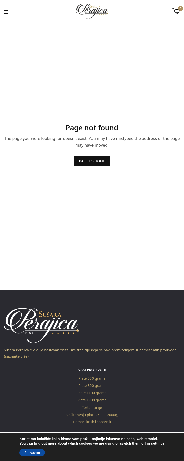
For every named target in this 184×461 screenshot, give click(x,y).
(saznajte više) (16, 356)
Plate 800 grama (91, 385)
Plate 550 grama (91, 378)
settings (158, 443)
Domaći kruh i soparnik (92, 422)
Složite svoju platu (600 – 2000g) (92, 414)
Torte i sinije (92, 407)
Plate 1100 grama (91, 392)
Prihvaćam (32, 452)
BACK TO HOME (92, 161)
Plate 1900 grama (91, 400)
